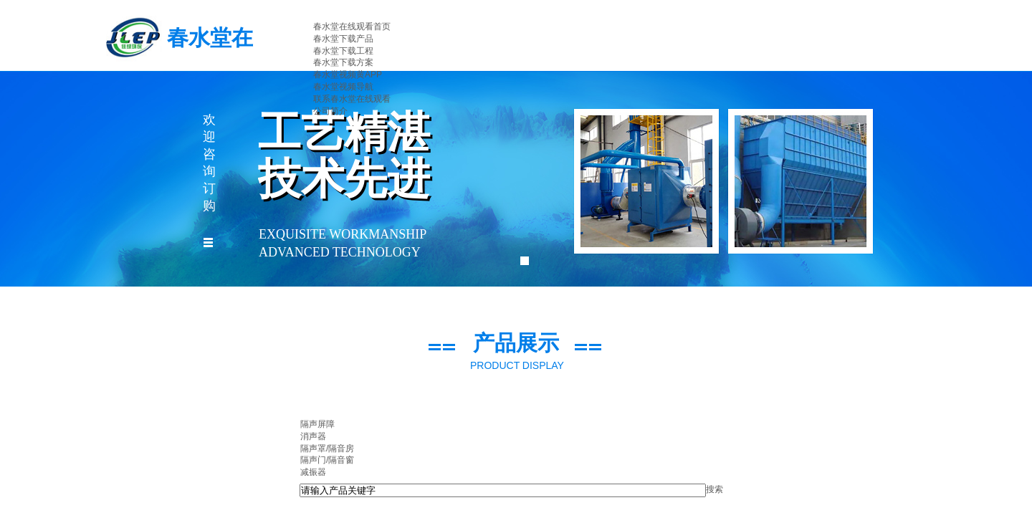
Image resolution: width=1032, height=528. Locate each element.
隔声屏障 (317, 424)
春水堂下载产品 (343, 39)
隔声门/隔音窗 (327, 460)
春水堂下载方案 (343, 62)
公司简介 (330, 111)
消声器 (313, 436)
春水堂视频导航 (343, 87)
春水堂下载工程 (343, 51)
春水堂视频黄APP (347, 74)
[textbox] (503, 490)
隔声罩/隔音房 (327, 448)
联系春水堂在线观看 (352, 99)
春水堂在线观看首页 (352, 26)
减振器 (313, 472)
